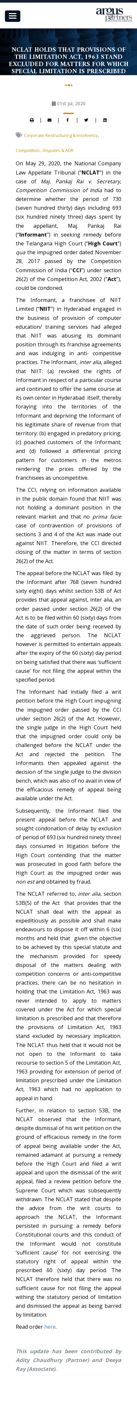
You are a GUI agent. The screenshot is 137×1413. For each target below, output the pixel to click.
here (50, 1326)
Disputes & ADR (58, 150)
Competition (28, 150)
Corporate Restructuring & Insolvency (61, 135)
